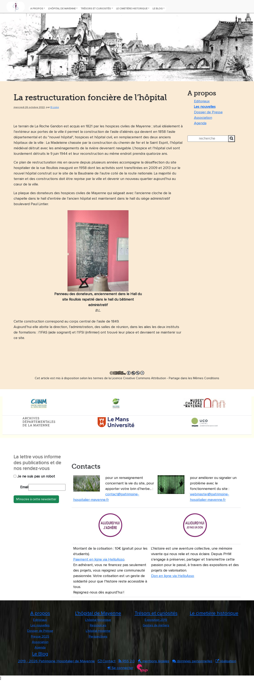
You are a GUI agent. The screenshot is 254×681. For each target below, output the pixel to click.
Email (24, 487)
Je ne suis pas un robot (34, 476)
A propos (36, 8)
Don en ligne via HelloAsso (172, 576)
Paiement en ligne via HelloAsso (98, 559)
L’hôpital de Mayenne (62, 8)
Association (203, 118)
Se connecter (120, 668)
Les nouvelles (205, 107)
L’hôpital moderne (98, 630)
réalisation (225, 661)
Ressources (98, 625)
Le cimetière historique (131, 8)
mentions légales (153, 661)
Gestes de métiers (156, 625)
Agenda (200, 123)
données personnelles (192, 661)
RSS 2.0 (127, 661)
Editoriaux (202, 101)
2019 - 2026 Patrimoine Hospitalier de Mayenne (56, 661)
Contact (107, 661)
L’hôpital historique (98, 619)
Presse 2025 (40, 636)
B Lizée (54, 107)
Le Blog (158, 8)
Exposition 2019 (156, 619)
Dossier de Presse (208, 112)
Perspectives (98, 636)
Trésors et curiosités (96, 8)
